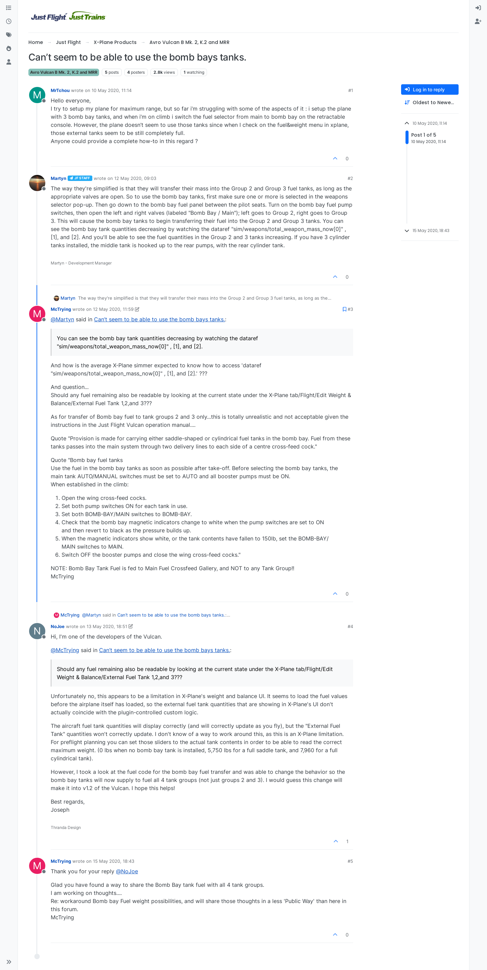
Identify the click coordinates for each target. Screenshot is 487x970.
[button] (9, 961)
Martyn (58, 178)
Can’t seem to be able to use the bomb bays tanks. (159, 319)
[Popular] (9, 48)
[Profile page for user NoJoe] (37, 631)
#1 (350, 90)
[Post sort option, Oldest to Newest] (430, 102)
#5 (350, 861)
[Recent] (9, 21)
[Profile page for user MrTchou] (37, 95)
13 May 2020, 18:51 (107, 626)
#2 (350, 178)
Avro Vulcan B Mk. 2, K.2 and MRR (63, 72)
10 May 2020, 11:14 (112, 90)
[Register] (478, 21)
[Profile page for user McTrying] (37, 314)
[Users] (9, 62)
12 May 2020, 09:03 (135, 178)
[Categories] (9, 8)
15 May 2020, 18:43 (113, 861)
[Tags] (9, 35)
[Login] (478, 8)
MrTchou (60, 90)
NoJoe (58, 626)
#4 (350, 626)
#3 (350, 309)
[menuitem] (478, 8)
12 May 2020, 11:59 (113, 309)
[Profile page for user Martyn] (37, 183)
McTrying (61, 309)
